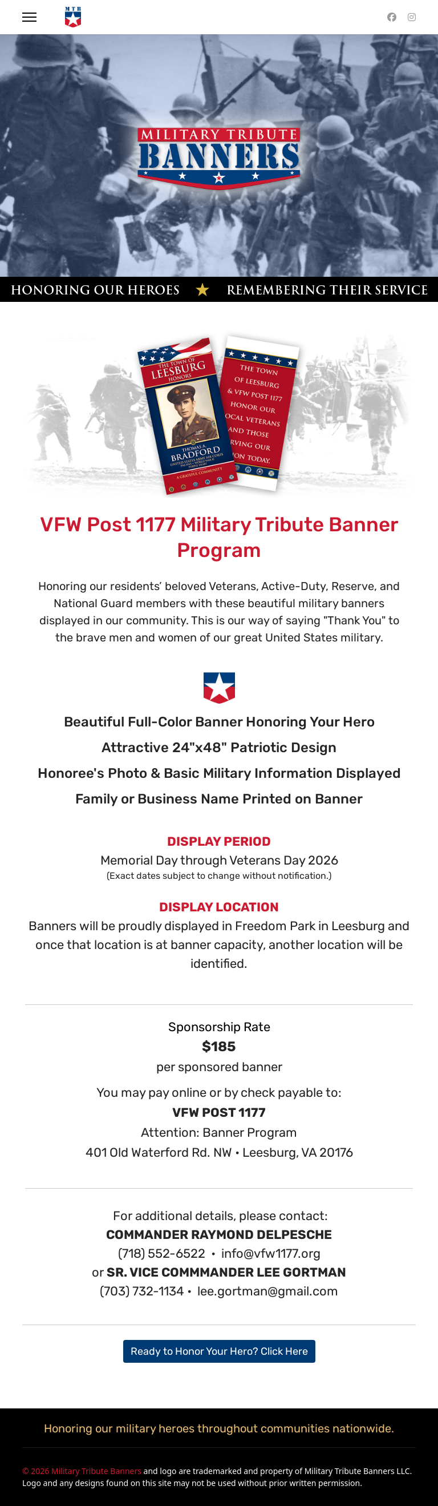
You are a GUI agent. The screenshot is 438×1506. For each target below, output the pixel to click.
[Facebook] (391, 17)
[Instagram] (412, 17)
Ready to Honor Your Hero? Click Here (219, 1351)
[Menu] (29, 17)
